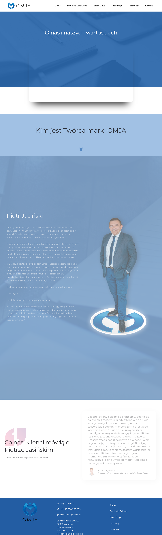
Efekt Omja (99, 5)
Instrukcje (117, 5)
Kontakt (149, 5)
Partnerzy (133, 5)
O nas (57, 5)
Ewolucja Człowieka (77, 5)
